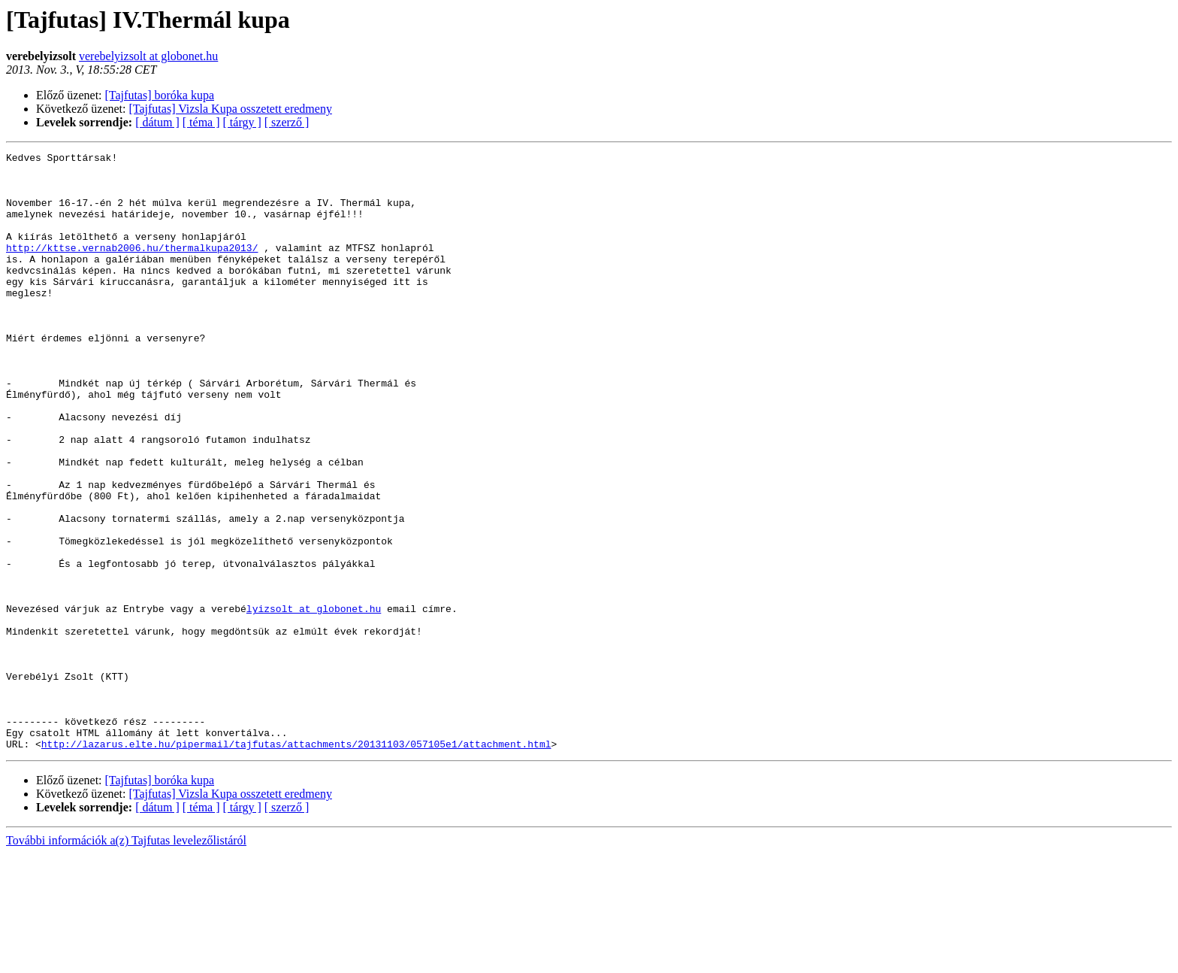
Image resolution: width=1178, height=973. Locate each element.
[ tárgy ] (242, 122)
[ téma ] (201, 122)
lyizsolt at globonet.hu (313, 701)
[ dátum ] (157, 122)
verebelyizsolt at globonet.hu (148, 56)
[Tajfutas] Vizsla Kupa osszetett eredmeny (230, 108)
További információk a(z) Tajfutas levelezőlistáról (126, 959)
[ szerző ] (287, 122)
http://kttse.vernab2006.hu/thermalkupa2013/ (132, 267)
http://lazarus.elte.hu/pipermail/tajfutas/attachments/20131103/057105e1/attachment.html (296, 863)
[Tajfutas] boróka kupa (160, 95)
